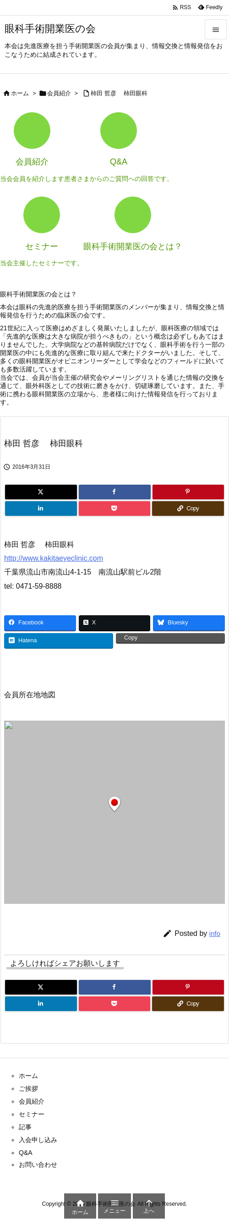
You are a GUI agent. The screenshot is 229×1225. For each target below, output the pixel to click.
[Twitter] (41, 492)
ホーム (20, 93)
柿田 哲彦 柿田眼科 (122, 93)
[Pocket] (115, 508)
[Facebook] (115, 492)
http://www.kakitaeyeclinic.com (53, 558)
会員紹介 (59, 93)
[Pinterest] (188, 492)
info (214, 933)
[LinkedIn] (41, 508)
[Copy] (188, 508)
